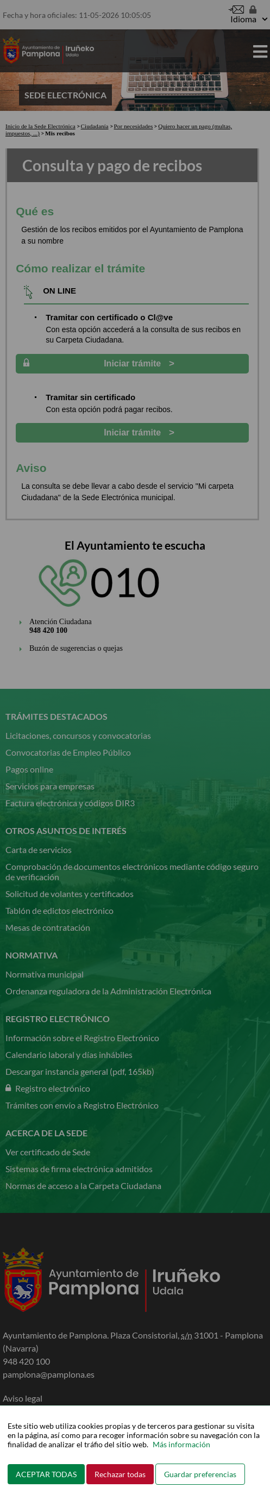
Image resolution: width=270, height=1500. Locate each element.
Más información (181, 1444)
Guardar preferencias (200, 1474)
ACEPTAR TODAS (46, 1474)
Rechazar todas (120, 1474)
